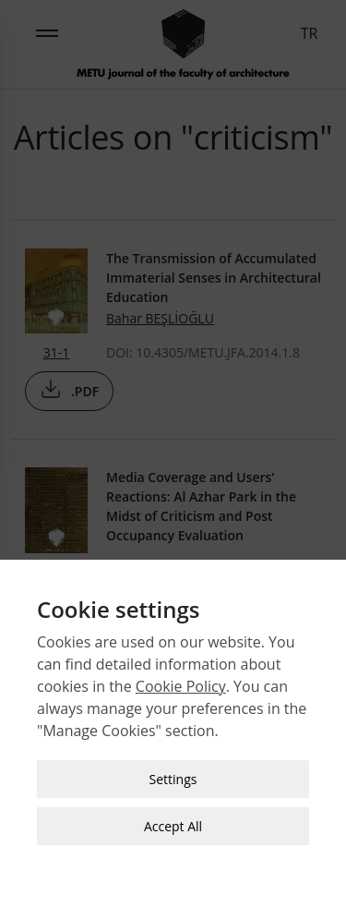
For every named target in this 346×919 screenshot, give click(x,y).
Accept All (173, 821)
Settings (173, 774)
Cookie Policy (181, 681)
